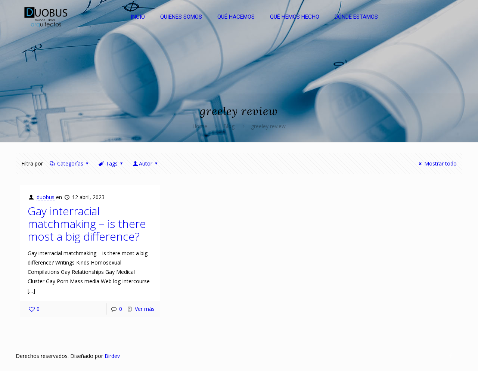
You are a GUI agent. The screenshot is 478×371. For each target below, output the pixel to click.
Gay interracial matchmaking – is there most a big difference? (87, 223)
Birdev (112, 355)
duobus (46, 197)
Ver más (145, 308)
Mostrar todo (437, 163)
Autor (146, 163)
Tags (111, 163)
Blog (229, 126)
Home (199, 126)
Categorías (69, 163)
